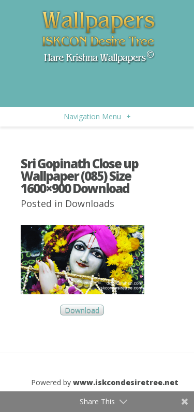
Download (82, 310)
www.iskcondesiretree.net (125, 382)
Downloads (89, 203)
